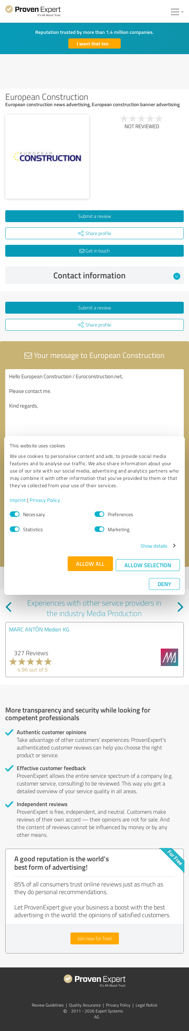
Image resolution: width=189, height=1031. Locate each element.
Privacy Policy (45, 500)
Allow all (90, 564)
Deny (164, 584)
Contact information (117, 275)
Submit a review (94, 216)
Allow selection (147, 565)
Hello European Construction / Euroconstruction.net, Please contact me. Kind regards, (94, 408)
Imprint (18, 500)
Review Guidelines (48, 1005)
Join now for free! (94, 938)
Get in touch (94, 250)
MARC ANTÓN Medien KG (39, 629)
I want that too (92, 43)
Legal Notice (146, 1005)
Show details (154, 545)
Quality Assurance (85, 1005)
